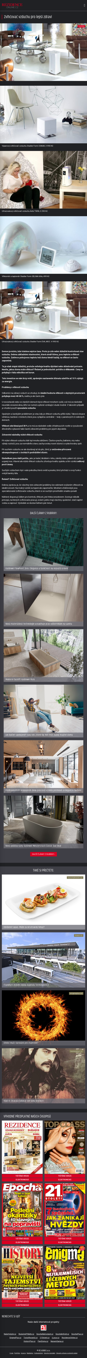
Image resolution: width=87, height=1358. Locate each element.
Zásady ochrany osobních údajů (66, 1353)
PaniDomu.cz (43, 1341)
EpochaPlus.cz (77, 1334)
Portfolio (17, 1353)
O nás (11, 1353)
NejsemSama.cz (57, 1341)
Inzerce (23, 1353)
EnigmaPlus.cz (15, 1338)
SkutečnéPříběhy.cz (26, 1334)
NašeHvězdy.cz (10, 1334)
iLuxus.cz (55, 1338)
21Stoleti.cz (45, 1338)
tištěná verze (22, 1176)
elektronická (22, 1180)
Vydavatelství (38, 1353)
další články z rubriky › (43, 854)
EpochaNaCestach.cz (44, 1334)
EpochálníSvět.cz (62, 1334)
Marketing (30, 1353)
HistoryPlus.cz (29, 1341)
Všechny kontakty (49, 1353)
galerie (81, 26)
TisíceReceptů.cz (31, 1338)
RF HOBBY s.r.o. (44, 1350)
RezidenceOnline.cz (70, 1338)
